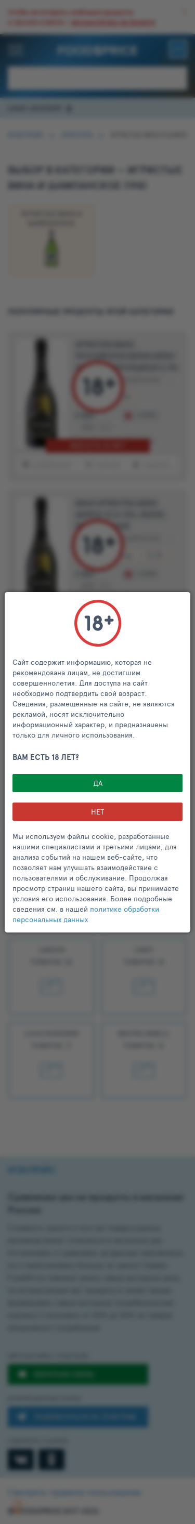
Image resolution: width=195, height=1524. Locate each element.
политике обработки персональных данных (85, 914)
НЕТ (97, 812)
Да (97, 783)
